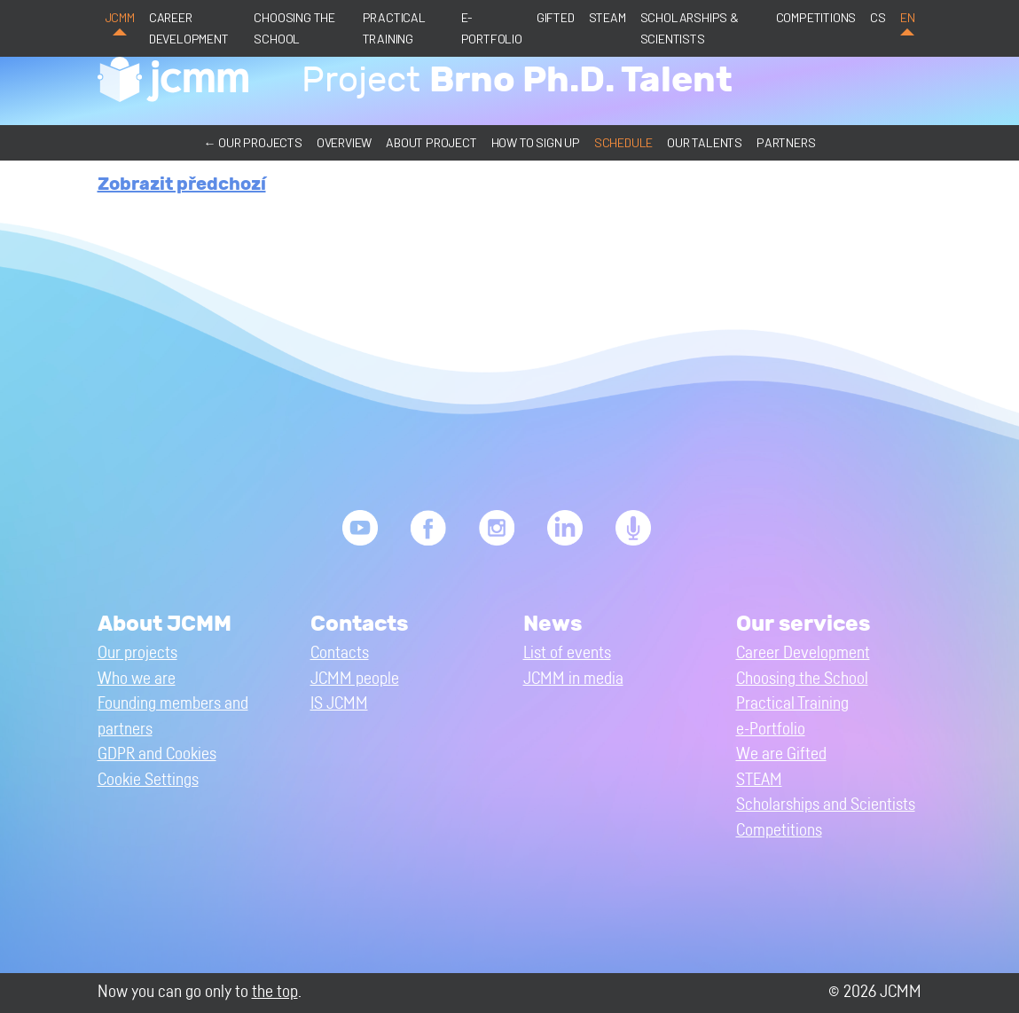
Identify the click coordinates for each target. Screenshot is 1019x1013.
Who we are (137, 679)
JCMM (120, 17)
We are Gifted (781, 754)
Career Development (189, 28)
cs (878, 17)
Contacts (339, 653)
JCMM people (354, 679)
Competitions (816, 17)
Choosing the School (294, 28)
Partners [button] (785, 142)
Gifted (556, 17)
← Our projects (253, 142)
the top (275, 992)
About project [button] (431, 142)
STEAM (607, 17)
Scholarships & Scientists (689, 28)
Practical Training (394, 28)
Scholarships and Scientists (825, 805)
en (907, 17)
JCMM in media (573, 679)
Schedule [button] (623, 142)
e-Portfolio (491, 28)
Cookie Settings (148, 780)
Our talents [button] (704, 142)
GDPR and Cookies (157, 754)
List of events (567, 653)
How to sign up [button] (535, 142)
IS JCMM (339, 703)
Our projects (137, 653)
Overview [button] (344, 142)
